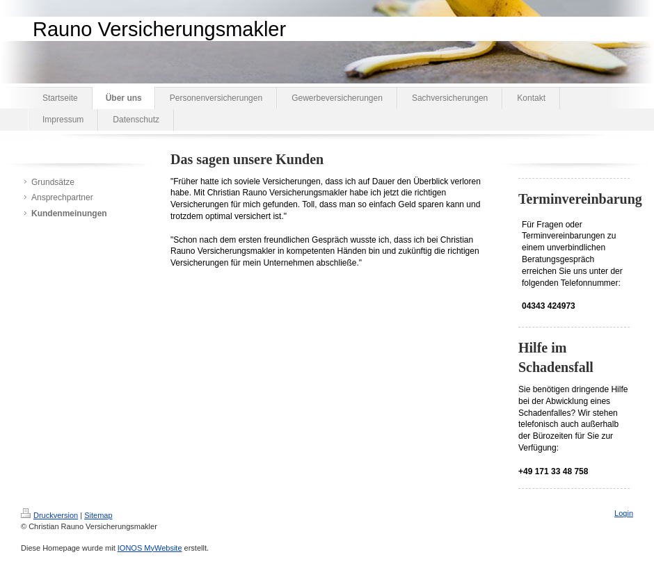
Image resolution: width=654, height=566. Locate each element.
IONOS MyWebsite (150, 548)
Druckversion (49, 515)
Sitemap (98, 515)
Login (623, 513)
